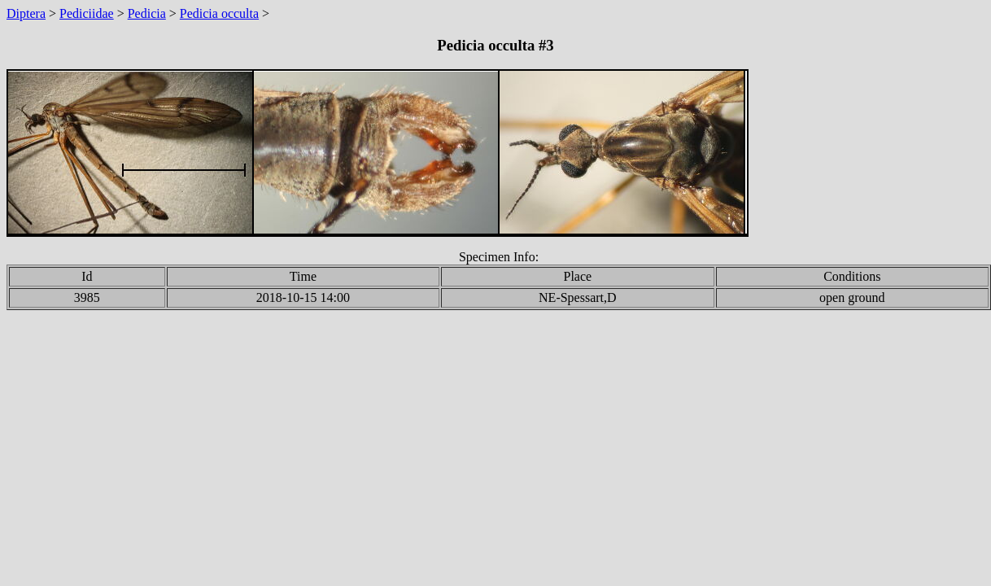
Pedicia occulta (219, 13)
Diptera (26, 13)
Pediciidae (86, 13)
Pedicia (147, 13)
